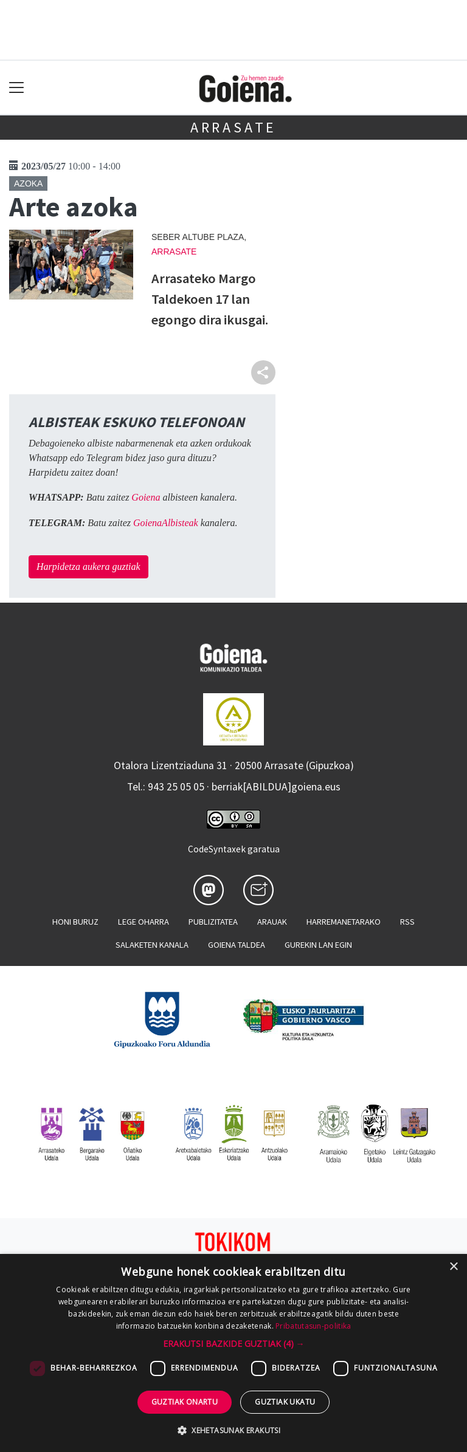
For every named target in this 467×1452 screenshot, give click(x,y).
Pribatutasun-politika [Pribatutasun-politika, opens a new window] (313, 1326)
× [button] (453, 1267)
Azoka (28, 183)
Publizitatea (213, 921)
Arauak (272, 921)
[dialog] (233, 1353)
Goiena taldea (236, 944)
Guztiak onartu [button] (184, 1402)
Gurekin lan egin (318, 944)
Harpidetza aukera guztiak (88, 566)
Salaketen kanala (152, 944)
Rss (407, 921)
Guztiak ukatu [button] (285, 1402)
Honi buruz (75, 921)
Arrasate (233, 127)
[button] (234, 1343)
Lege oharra (143, 921)
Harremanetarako (343, 921)
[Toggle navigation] (17, 87)
